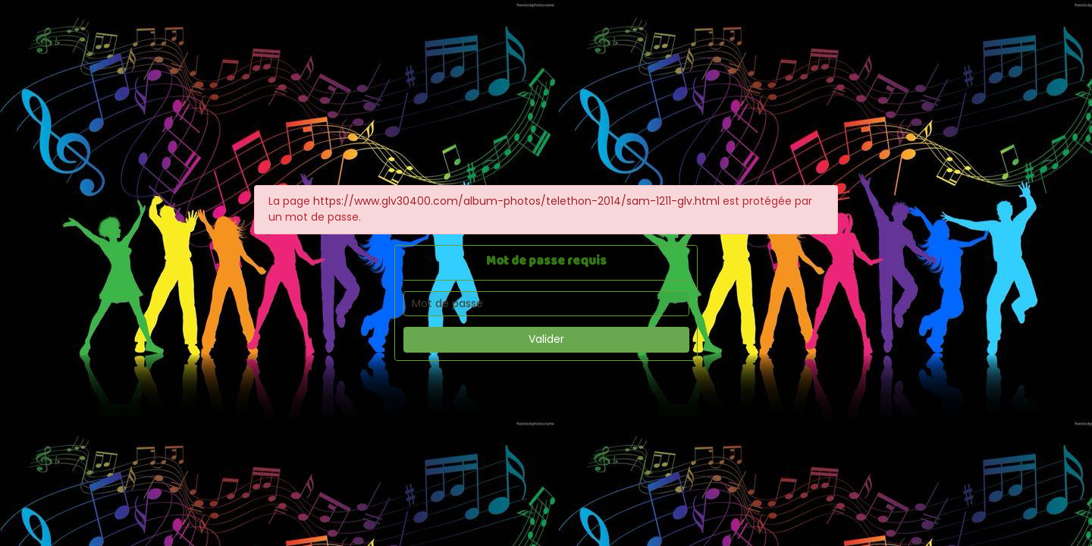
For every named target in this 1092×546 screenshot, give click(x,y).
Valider (546, 339)
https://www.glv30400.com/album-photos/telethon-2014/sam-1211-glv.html (516, 201)
